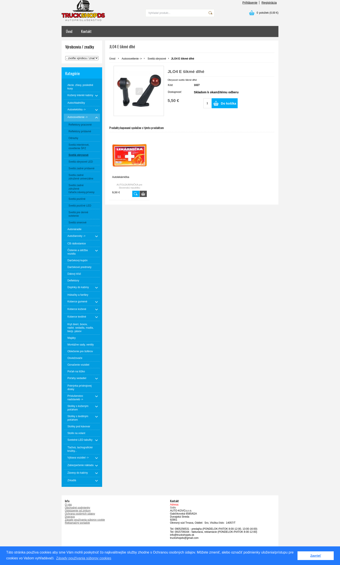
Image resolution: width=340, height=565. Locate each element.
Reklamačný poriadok (77, 522)
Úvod (69, 31)
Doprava (70, 516)
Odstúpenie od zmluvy (78, 510)
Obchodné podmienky (77, 507)
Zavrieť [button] (315, 555)
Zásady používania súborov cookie (85, 519)
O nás (68, 504)
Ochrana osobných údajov (80, 513)
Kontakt (86, 31)
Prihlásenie (249, 2)
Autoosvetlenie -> (132, 58)
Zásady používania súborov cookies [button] (83, 558)
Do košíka (228, 103)
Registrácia (269, 2)
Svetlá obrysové (156, 58)
